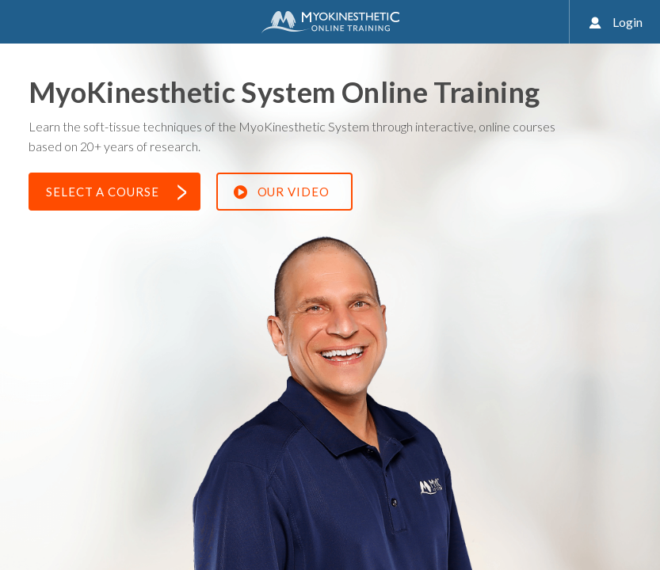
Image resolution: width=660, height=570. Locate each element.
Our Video (282, 192)
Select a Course (116, 192)
